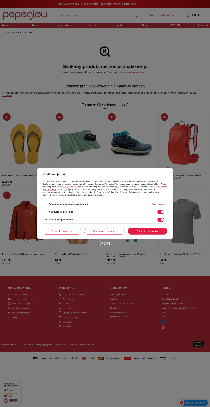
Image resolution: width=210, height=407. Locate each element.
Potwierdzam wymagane (104, 231)
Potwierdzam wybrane (62, 231)
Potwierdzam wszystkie (148, 231)
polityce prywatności (72, 187)
